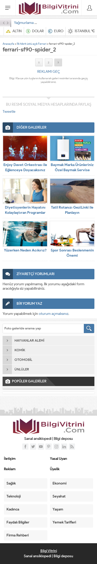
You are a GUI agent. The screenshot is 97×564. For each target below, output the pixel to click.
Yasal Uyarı (58, 458)
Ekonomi (59, 483)
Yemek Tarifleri (64, 522)
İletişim (10, 458)
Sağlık (11, 483)
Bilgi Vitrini (48, 551)
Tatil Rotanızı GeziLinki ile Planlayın (72, 210)
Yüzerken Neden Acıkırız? (25, 250)
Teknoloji (13, 496)
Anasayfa (8, 43)
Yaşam (58, 509)
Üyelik (54, 469)
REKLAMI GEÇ (48, 71)
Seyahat (59, 496)
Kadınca (12, 509)
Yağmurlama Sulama (30, 23)
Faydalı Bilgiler (17, 522)
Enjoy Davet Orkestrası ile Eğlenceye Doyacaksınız (25, 167)
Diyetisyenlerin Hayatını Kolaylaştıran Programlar (25, 210)
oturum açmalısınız (53, 313)
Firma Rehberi (17, 535)
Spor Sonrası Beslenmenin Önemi (72, 253)
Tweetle (9, 111)
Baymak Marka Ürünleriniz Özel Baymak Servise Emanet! (72, 170)
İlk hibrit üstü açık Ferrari (31, 43)
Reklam (10, 469)
